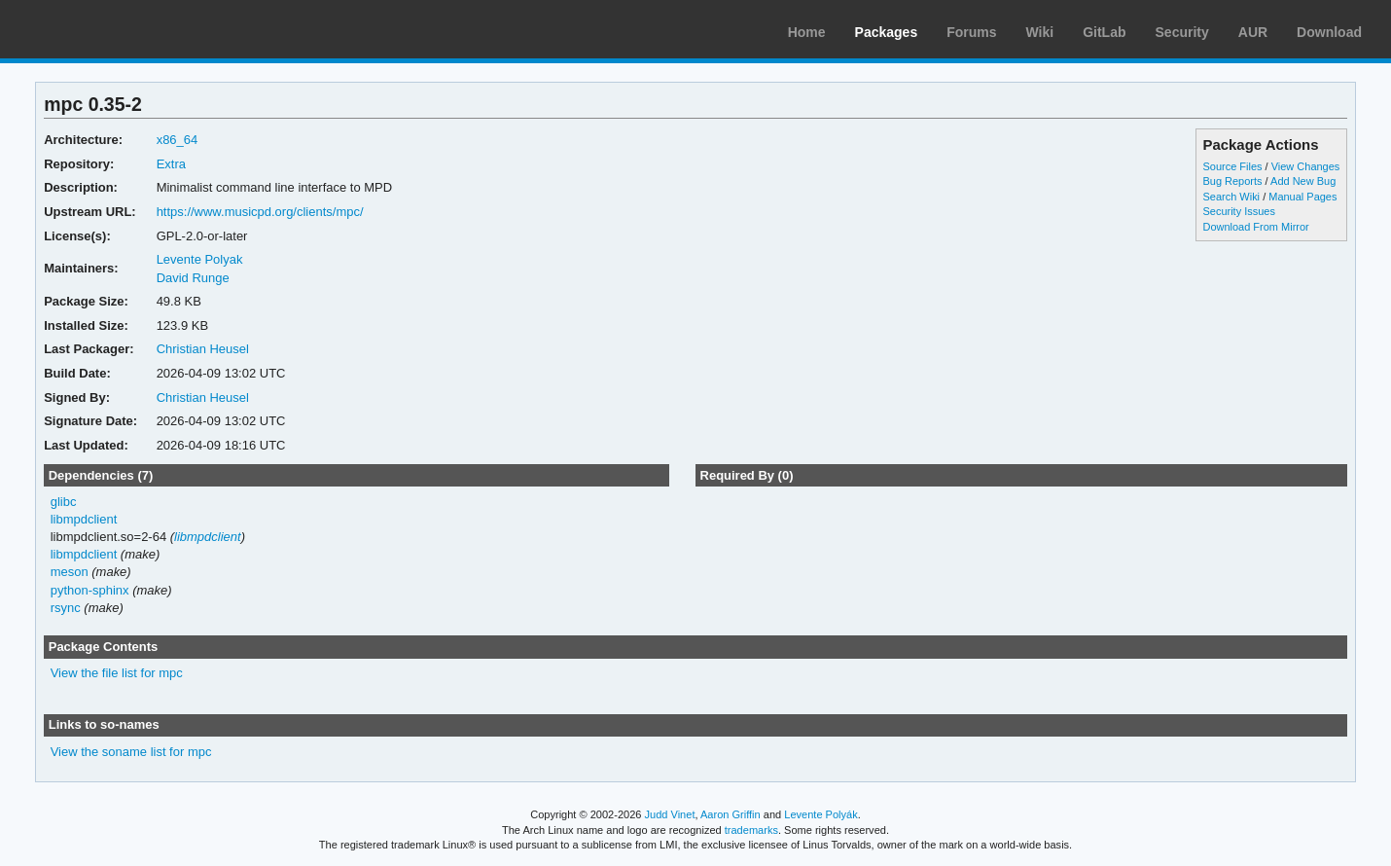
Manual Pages (1302, 196)
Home (807, 32)
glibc (64, 501)
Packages (886, 32)
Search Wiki (1231, 196)
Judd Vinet (670, 814)
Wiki (1040, 32)
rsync (66, 607)
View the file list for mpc (117, 673)
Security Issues (1238, 211)
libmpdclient (84, 519)
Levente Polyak (200, 259)
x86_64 (177, 139)
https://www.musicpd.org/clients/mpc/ (260, 211)
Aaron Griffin (730, 814)
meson (70, 571)
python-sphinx (90, 590)
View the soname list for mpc (131, 751)
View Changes (1305, 166)
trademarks (751, 830)
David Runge (193, 278)
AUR (1252, 32)
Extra (171, 164)
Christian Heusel (203, 349)
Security (1182, 32)
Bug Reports (1232, 181)
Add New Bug (1303, 181)
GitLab (1104, 32)
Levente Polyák (820, 814)
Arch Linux (107, 29)
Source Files (1232, 166)
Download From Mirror (1255, 227)
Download (1329, 32)
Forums (971, 32)
